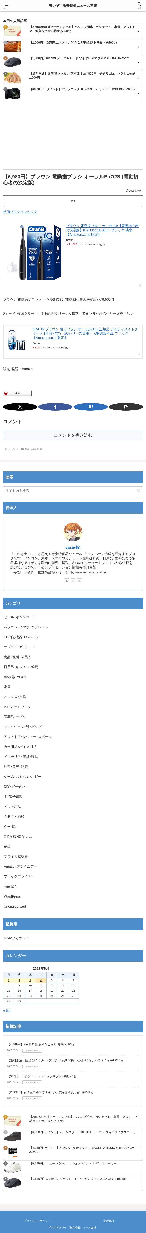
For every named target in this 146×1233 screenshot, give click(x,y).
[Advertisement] (73, 135)
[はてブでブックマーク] (91, 407)
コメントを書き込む (73, 435)
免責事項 (108, 1220)
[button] (126, 407)
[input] (73, 490)
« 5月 (7, 1011)
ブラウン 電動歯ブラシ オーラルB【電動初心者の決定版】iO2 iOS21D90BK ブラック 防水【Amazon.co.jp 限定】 (102, 230)
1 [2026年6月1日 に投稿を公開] (8, 980)
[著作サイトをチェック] (66, 580)
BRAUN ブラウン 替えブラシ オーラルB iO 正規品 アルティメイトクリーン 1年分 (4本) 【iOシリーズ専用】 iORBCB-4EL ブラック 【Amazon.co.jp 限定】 (85, 333)
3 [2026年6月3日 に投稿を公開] (30, 980)
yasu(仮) (73, 547)
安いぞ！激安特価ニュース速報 (73, 6)
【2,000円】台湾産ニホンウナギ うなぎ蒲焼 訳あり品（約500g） (51, 1092)
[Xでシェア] (20, 407)
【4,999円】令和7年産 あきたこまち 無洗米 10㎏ (40, 1044)
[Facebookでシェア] (55, 407)
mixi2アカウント (16, 938)
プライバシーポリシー (37, 1220)
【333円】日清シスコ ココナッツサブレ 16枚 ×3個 (41, 1076)
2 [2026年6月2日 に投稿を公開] (19, 980)
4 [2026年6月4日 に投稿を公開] (41, 980)
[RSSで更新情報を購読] (79, 580)
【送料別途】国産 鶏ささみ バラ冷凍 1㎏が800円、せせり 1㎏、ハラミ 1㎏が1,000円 (65, 1060)
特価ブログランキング (20, 212)
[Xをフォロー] (73, 580)
